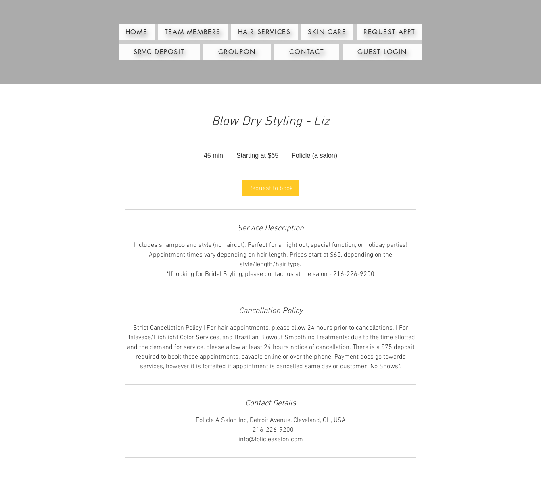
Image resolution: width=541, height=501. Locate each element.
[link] (270, 188)
